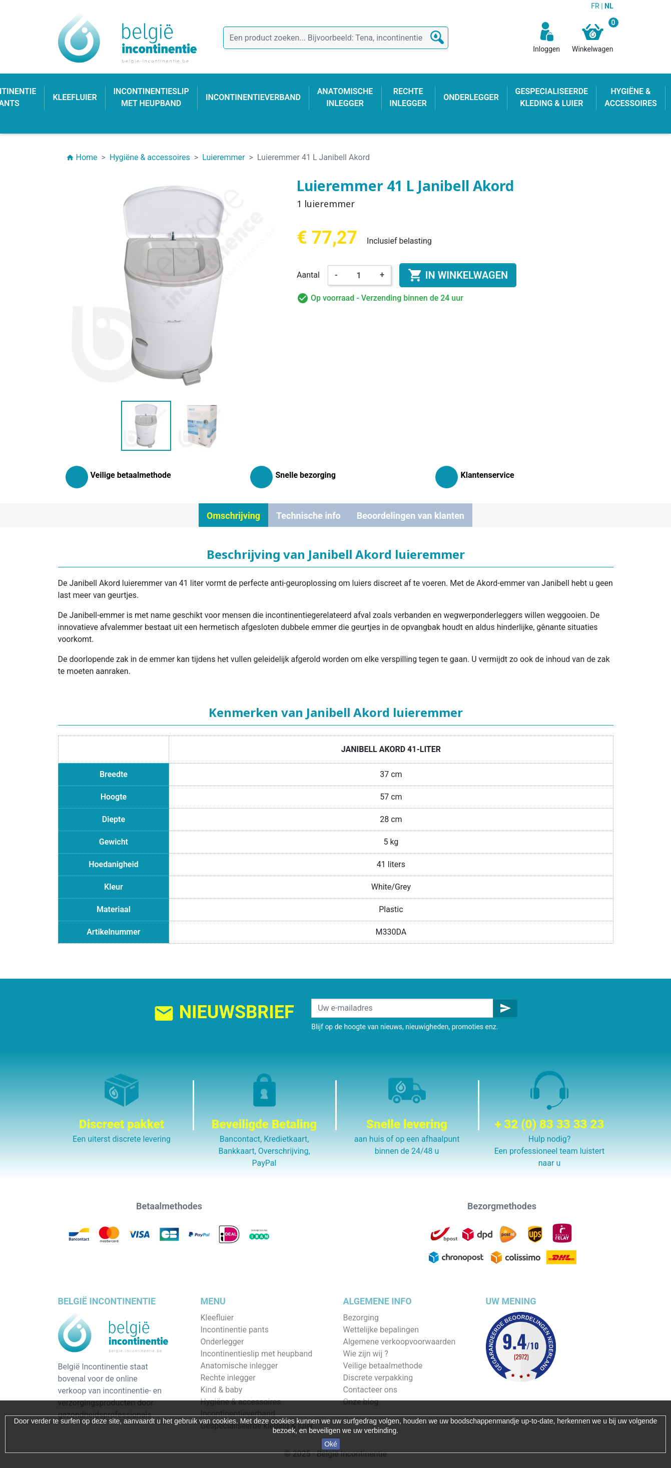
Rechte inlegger (228, 1377)
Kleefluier (217, 1317)
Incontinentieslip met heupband (257, 1353)
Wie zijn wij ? (365, 1353)
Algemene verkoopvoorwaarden (399, 1341)
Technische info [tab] (308, 515)
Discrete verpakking (378, 1377)
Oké (330, 1444)
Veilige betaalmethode (383, 1365)
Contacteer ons (370, 1389)
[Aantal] (359, 275)
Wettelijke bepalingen (381, 1329)
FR (596, 6)
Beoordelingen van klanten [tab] (410, 515)
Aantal (308, 275)
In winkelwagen (458, 275)
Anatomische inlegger (239, 1365)
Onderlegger (222, 1341)
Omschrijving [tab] (233, 515)
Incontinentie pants (235, 1329)
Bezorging (361, 1317)
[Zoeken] (335, 38)
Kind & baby (222, 1389)
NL (608, 6)
